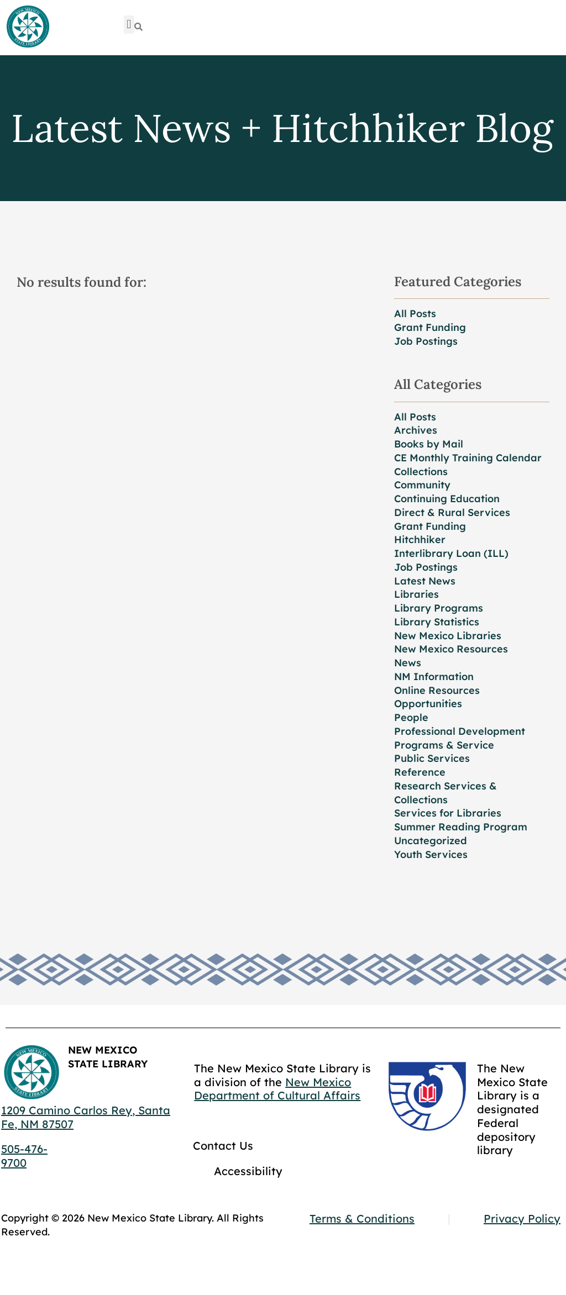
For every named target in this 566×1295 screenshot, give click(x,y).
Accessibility (248, 1171)
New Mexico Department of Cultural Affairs (277, 1089)
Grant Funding (430, 327)
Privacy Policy (522, 1218)
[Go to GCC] (428, 1096)
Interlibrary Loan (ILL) (451, 553)
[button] (129, 24)
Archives (415, 430)
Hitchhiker (420, 539)
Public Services (432, 758)
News (407, 662)
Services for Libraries (447, 813)
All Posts (415, 313)
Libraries (416, 594)
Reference (420, 772)
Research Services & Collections (445, 793)
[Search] (138, 27)
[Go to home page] (28, 27)
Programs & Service (444, 745)
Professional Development (459, 731)
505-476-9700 (24, 1156)
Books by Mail (428, 444)
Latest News (424, 581)
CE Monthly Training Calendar (468, 457)
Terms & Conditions (362, 1218)
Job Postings (426, 341)
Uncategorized (430, 840)
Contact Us (223, 1145)
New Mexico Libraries (447, 635)
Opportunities (428, 703)
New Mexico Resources (451, 649)
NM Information (434, 676)
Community (422, 484)
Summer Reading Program (460, 826)
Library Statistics (436, 621)
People (411, 717)
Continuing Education (447, 498)
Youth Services (431, 854)
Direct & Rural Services (452, 512)
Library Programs (438, 608)
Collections (421, 471)
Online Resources (437, 690)
